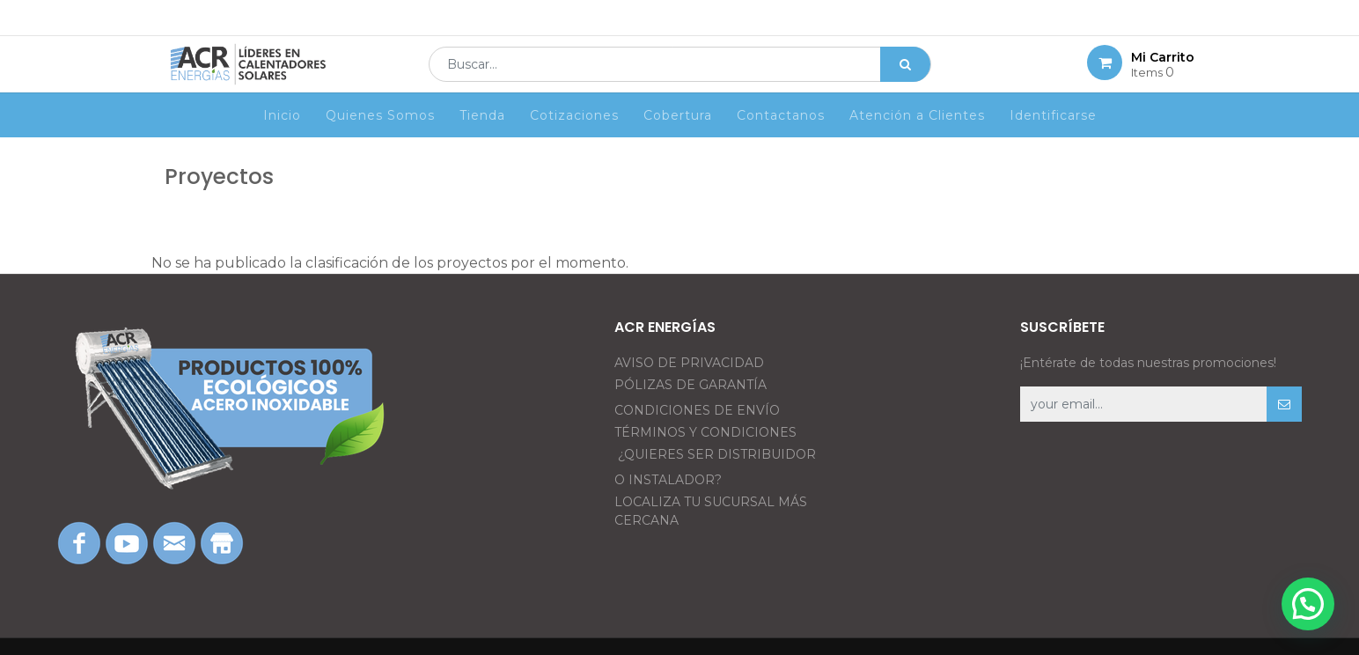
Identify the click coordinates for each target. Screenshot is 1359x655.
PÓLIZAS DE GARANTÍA (690, 385)
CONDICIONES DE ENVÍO (697, 410)
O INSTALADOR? (668, 480)
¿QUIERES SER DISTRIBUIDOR (717, 454)
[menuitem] (282, 138)
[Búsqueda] (905, 75)
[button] (1284, 404)
